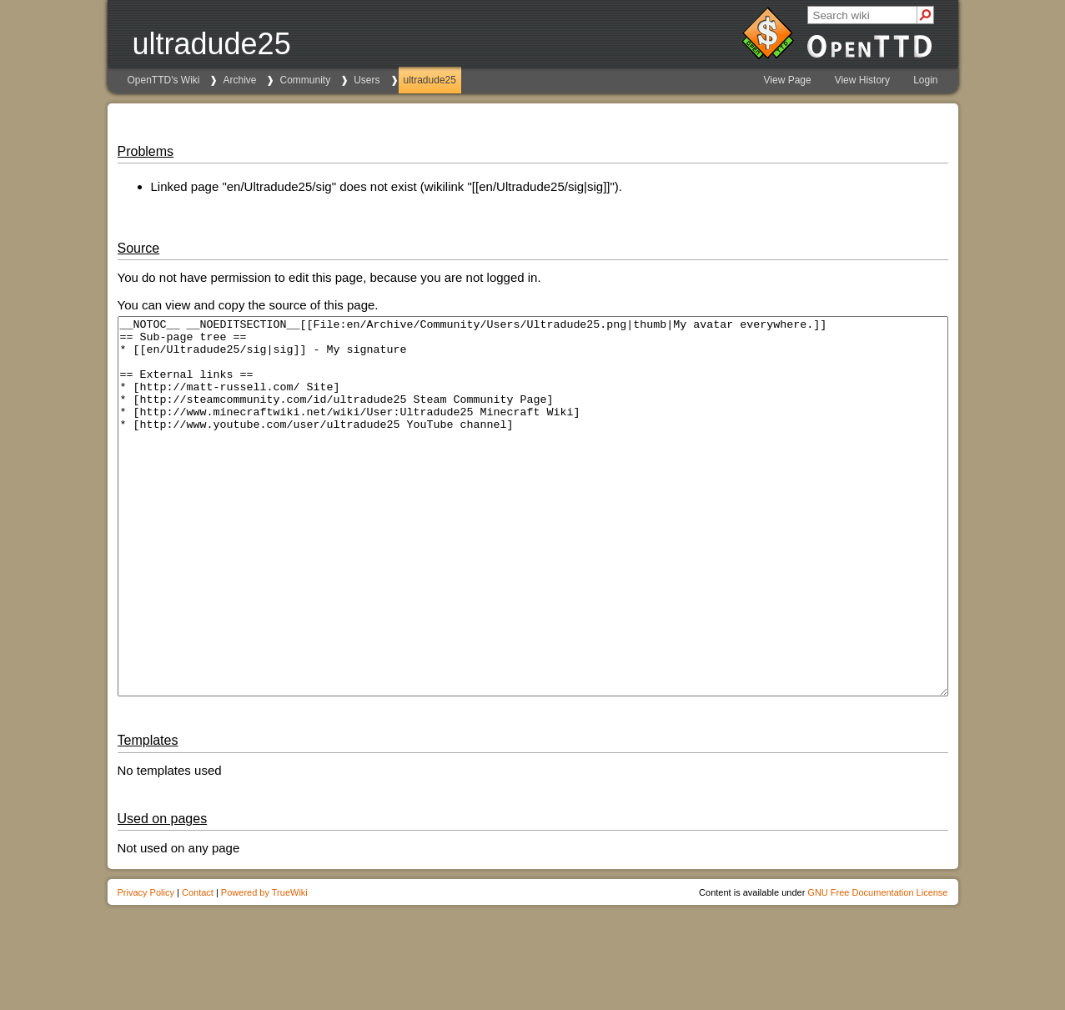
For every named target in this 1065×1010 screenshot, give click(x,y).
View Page (787, 80)
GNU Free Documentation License (877, 967)
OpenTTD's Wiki (164, 80)
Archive (239, 80)
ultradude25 (430, 80)
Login (925, 80)
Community (304, 80)
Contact (198, 967)
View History (862, 80)
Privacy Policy (146, 967)
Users (366, 80)
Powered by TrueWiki (264, 967)
